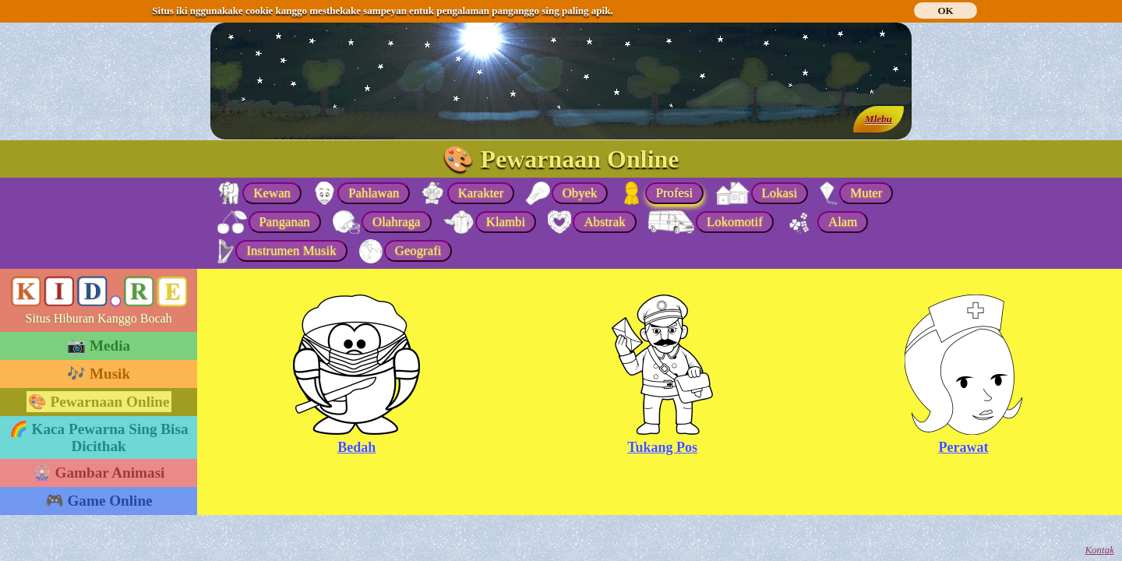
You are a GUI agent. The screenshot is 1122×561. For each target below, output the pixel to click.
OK (945, 10)
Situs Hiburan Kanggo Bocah (99, 318)
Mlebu (878, 119)
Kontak (1099, 550)
